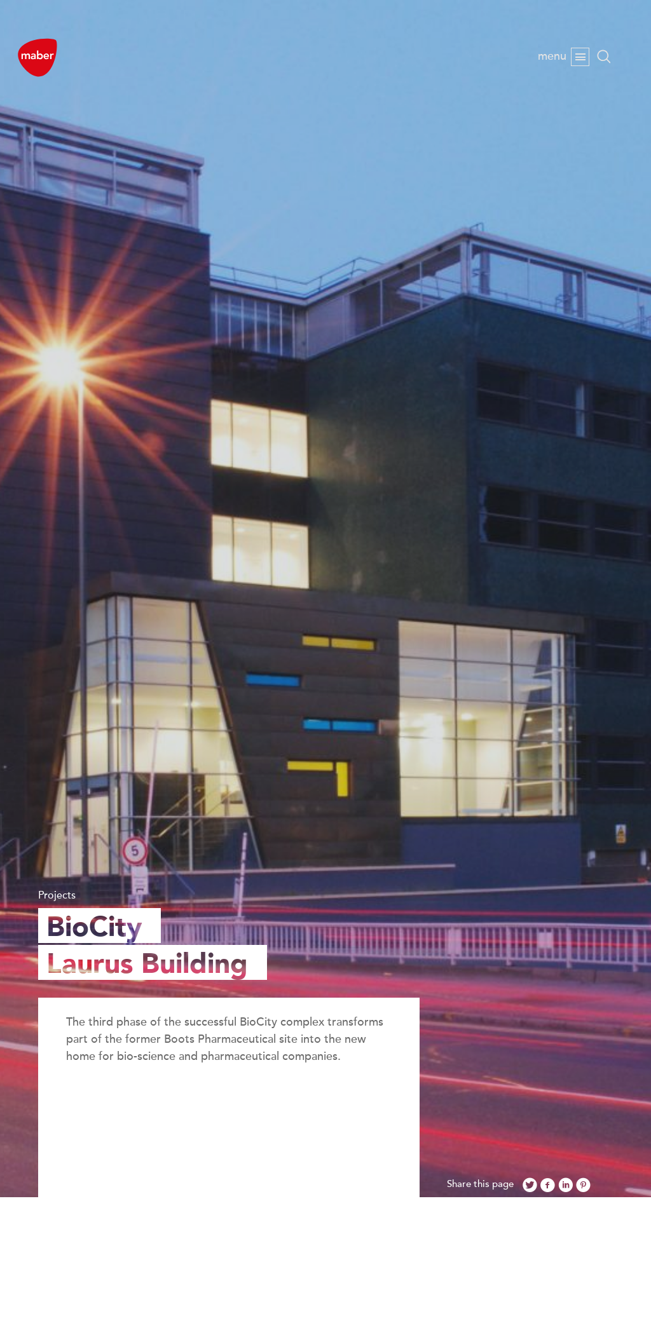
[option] (325, 598)
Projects (57, 895)
